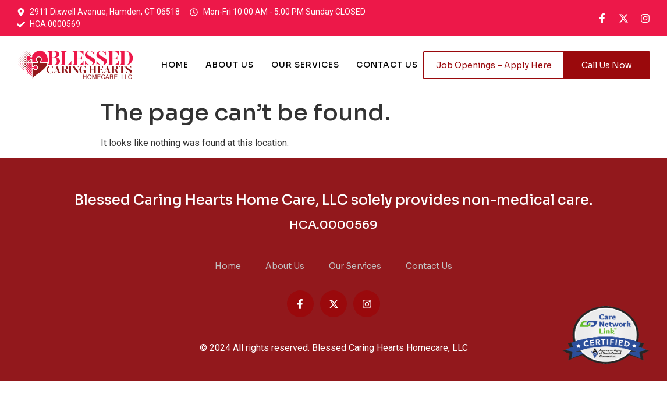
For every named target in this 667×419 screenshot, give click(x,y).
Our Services (305, 65)
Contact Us (387, 65)
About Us (229, 65)
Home (174, 65)
